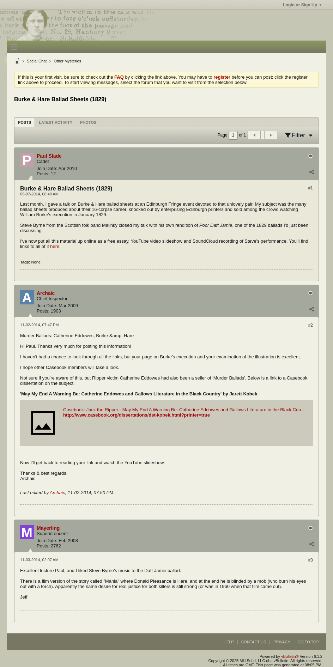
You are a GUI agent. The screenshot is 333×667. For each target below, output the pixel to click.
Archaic (57, 492)
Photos (88, 122)
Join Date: (47, 168)
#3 (310, 560)
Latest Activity (55, 122)
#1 (310, 188)
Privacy (281, 642)
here (54, 246)
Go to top (308, 642)
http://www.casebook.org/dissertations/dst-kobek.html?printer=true (136, 415)
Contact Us (253, 642)
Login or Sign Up (302, 4)
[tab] (24, 122)
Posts (24, 122)
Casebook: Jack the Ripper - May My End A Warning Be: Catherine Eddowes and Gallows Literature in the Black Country (186, 409)
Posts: (43, 173)
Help (229, 642)
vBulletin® (290, 656)
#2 (310, 325)
